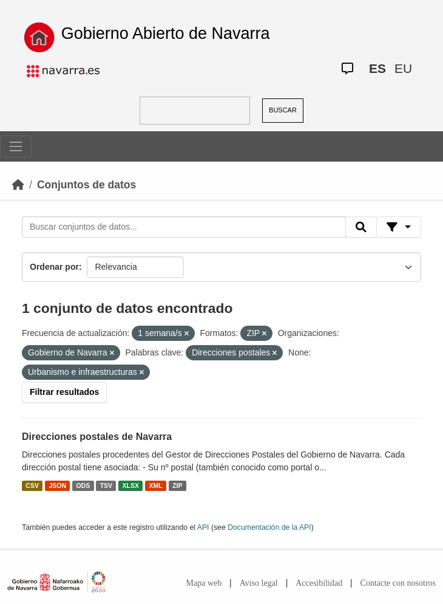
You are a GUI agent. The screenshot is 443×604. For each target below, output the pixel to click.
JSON (57, 485)
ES (377, 68)
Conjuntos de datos (86, 185)
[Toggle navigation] (16, 146)
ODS (83, 485)
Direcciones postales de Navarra (97, 436)
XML (156, 485)
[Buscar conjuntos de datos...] (184, 227)
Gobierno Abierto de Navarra (165, 33)
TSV (106, 485)
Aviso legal (259, 583)
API (203, 527)
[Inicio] (18, 185)
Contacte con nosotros (398, 583)
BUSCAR (283, 110)
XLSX (131, 485)
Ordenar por (54, 267)
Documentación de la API (269, 527)
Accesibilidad (319, 583)
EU (403, 68)
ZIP (177, 485)
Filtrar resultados (64, 392)
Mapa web (204, 583)
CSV (32, 485)
